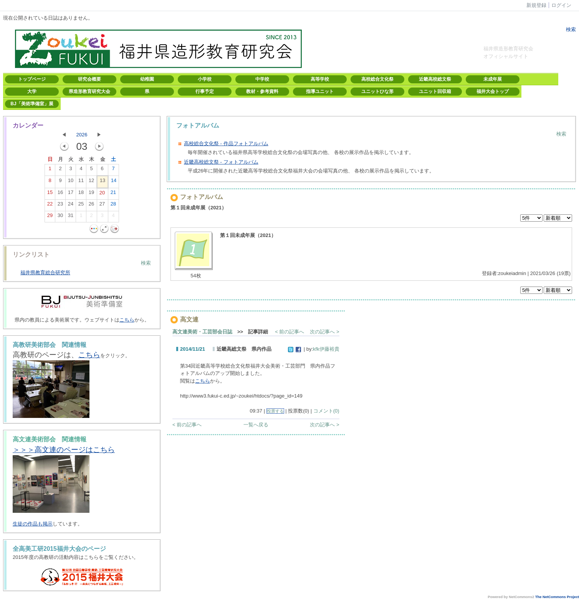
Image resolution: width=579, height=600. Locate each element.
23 (60, 205)
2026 (82, 135)
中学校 (262, 79)
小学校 (205, 79)
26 (91, 205)
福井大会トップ (492, 91)
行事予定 (204, 91)
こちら (126, 320)
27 (102, 205)
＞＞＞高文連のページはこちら (64, 450)
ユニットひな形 (377, 91)
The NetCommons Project (557, 597)
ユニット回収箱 (435, 91)
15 (50, 194)
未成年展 (492, 79)
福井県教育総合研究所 (45, 272)
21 (113, 194)
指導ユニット (320, 91)
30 (60, 217)
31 (70, 217)
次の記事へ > (324, 332)
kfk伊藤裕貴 (326, 349)
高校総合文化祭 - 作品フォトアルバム (226, 143)
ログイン (561, 5)
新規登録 (536, 5)
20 (102, 194)
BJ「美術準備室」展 (31, 103)
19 (91, 194)
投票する (275, 411)
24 (70, 205)
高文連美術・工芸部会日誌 (202, 332)
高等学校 (320, 79)
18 (81, 194)
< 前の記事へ (289, 332)
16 (60, 194)
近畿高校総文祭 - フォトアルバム (221, 162)
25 (81, 205)
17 (70, 194)
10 (70, 182)
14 (113, 182)
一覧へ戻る (255, 425)
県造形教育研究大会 (89, 91)
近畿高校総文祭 (435, 79)
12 (91, 182)
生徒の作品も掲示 (33, 524)
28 (113, 205)
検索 (570, 29)
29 (50, 217)
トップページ (32, 79)
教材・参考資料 (262, 91)
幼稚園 (147, 79)
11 (81, 182)
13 (102, 182)
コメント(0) (326, 411)
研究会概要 (89, 79)
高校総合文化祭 (377, 79)
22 (50, 205)
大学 (31, 91)
